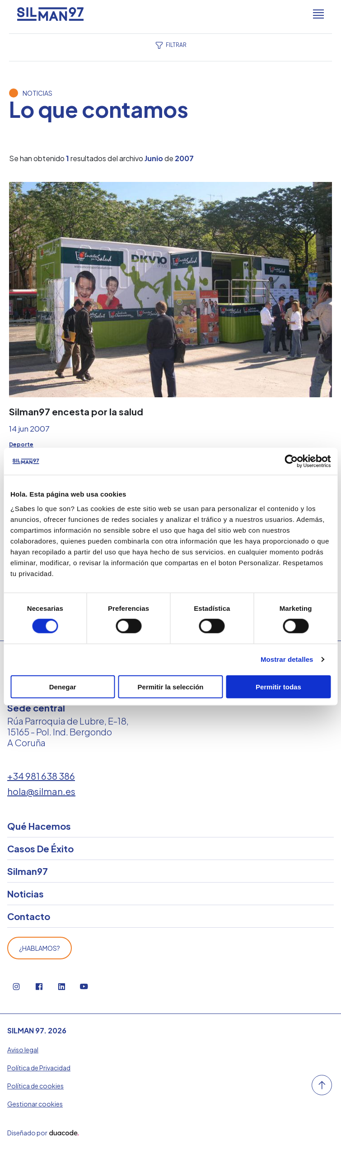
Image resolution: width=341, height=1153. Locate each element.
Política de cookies (35, 1086)
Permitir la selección (171, 686)
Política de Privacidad (38, 1068)
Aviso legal (22, 1050)
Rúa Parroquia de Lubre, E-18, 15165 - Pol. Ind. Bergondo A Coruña (68, 731)
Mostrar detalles (287, 659)
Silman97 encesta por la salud (76, 411)
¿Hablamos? (39, 948)
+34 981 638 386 (41, 775)
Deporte (21, 444)
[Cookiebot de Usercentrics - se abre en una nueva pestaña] (291, 461)
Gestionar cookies (35, 1104)
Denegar (62, 686)
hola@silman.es (41, 791)
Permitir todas (278, 686)
